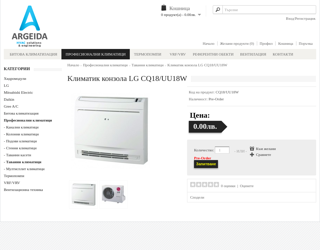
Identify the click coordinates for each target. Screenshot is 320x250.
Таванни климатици (147, 65)
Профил (266, 43)
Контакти (283, 54)
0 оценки (228, 186)
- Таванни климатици (22, 162)
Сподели (197, 197)
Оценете (246, 186)
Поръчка (306, 43)
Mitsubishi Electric (18, 92)
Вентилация (253, 54)
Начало (208, 43)
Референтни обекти (213, 54)
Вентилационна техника (23, 190)
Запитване (206, 164)
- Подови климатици (20, 141)
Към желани (266, 149)
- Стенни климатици (20, 148)
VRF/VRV (178, 54)
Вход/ (290, 18)
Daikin (9, 99)
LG (6, 85)
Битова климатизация (33, 54)
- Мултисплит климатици (24, 169)
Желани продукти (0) (237, 43)
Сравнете (263, 154)
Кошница (285, 43)
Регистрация (305, 18)
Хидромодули (15, 78)
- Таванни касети (17, 155)
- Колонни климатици (21, 134)
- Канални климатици (21, 127)
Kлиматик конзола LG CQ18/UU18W (197, 65)
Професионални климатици (96, 54)
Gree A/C (11, 106)
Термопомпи (147, 54)
